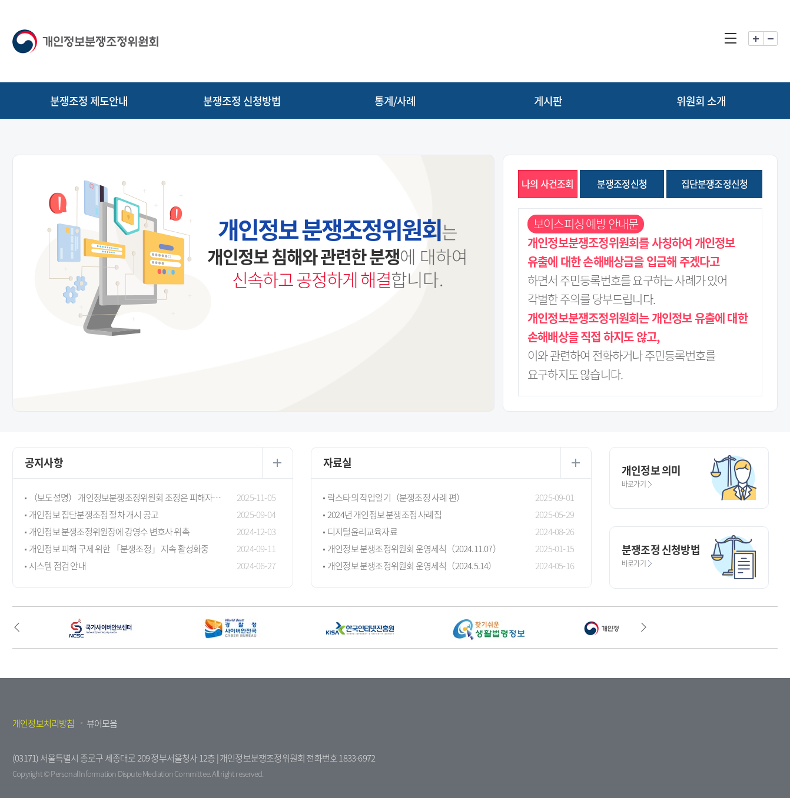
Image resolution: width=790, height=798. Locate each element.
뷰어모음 (102, 723)
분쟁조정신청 (622, 183)
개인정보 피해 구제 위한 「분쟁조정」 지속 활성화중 (119, 548)
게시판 (548, 101)
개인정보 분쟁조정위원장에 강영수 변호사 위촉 (109, 531)
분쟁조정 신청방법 (242, 101)
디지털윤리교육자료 (362, 531)
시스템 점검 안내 (57, 565)
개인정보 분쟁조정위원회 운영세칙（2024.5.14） (412, 565)
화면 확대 (755, 38)
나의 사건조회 (547, 183)
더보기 (277, 463)
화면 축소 (770, 38)
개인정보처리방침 (43, 723)
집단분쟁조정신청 (714, 183)
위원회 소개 (701, 101)
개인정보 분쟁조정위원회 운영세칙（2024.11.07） (414, 548)
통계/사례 (395, 101)
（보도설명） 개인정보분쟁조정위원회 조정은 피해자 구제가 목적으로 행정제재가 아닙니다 (125, 497)
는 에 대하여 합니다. (337, 252)
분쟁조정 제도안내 (89, 101)
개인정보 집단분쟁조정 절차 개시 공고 (93, 514)
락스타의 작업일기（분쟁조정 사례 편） (395, 497)
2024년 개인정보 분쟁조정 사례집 (384, 514)
